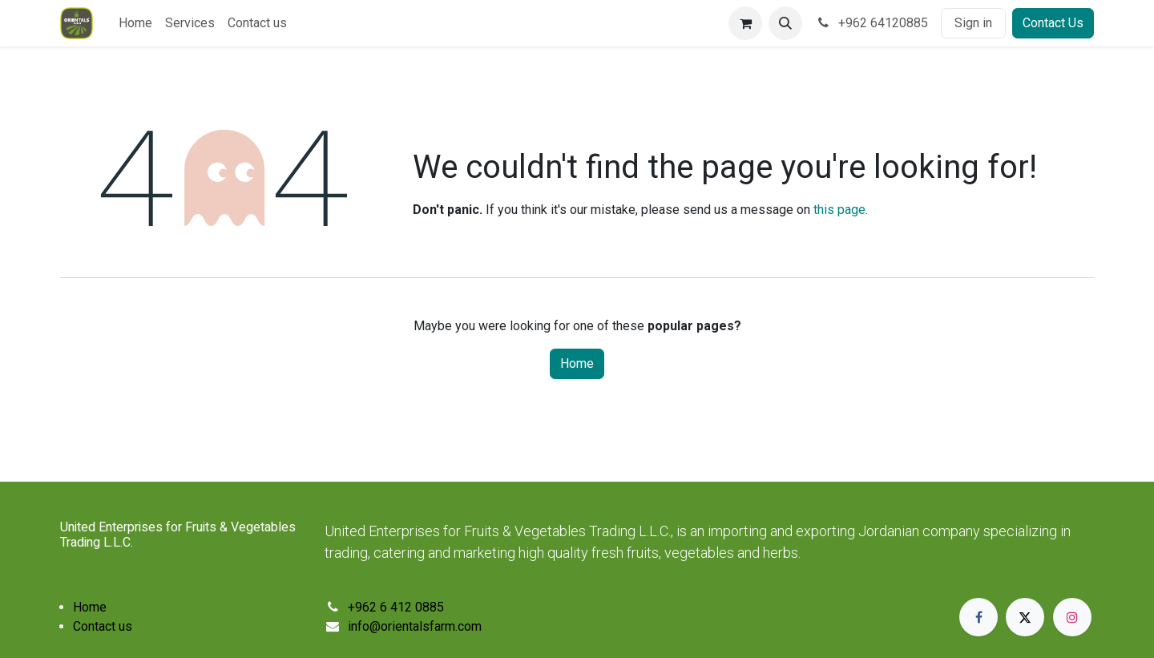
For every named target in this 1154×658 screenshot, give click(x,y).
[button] (785, 23)
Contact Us (1053, 22)
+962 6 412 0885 (396, 607)
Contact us (102, 626)
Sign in (973, 22)
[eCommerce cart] (745, 23)
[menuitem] (135, 23)
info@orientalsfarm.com (415, 626)
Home (577, 363)
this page (839, 209)
